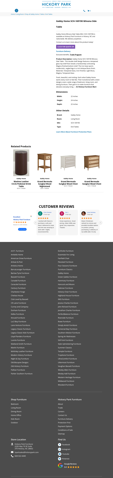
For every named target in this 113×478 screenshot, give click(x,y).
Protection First (64, 423)
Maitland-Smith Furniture (21, 344)
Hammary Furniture (66, 281)
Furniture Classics (65, 269)
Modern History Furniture (21, 355)
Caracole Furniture (18, 284)
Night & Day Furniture (20, 359)
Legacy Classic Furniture (21, 329)
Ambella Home (17, 255)
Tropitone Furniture (66, 355)
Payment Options (65, 427)
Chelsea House (17, 296)
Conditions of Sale (65, 430)
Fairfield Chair (63, 258)
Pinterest (65, 459)
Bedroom (15, 404)
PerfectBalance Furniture (68, 314)
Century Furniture (18, 288)
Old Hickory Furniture (20, 366)
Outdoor (14, 423)
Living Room (16, 408)
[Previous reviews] (35, 222)
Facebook (66, 445)
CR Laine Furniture (18, 303)
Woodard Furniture (66, 385)
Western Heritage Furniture (69, 378)
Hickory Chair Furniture (67, 292)
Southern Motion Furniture (69, 333)
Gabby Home (21, 178)
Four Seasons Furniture (67, 266)
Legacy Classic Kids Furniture (23, 333)
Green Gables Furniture (67, 277)
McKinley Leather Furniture (22, 351)
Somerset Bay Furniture (67, 329)
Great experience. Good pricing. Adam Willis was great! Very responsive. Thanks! (67, 224)
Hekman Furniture (65, 288)
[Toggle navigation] (16, 10)
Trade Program (76, 55)
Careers (61, 412)
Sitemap (61, 434)
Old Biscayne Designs (19, 363)
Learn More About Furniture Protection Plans (73, 132)
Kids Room (15, 419)
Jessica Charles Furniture (68, 303)
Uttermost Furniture (66, 363)
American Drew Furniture (21, 258)
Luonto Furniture (18, 340)
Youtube (65, 454)
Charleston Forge (18, 292)
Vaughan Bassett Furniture (69, 366)
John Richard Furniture (67, 307)
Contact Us (62, 415)
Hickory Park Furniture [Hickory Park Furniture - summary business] (21, 219)
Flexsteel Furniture (65, 262)
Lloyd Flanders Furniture (21, 337)
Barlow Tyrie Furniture (20, 273)
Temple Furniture (65, 351)
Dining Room (16, 412)
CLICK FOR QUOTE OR (65, 47)
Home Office (16, 415)
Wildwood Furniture (66, 381)
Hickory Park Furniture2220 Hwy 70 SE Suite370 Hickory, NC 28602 (24, 446)
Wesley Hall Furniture (67, 374)
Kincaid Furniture (18, 318)
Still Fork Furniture (65, 340)
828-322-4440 (20, 456)
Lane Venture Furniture (20, 325)
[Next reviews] (100, 222)
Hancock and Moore (66, 284)
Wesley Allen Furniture (67, 370)
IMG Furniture (63, 299)
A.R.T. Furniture (17, 251)
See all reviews (22, 229)
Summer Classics (65, 348)
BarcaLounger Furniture (21, 269)
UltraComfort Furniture (67, 359)
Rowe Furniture (64, 322)
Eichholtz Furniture (66, 251)
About (60, 404)
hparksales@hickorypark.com (27, 453)
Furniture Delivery (63, 51)
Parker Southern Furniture (22, 374)
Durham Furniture (18, 310)
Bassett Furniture (18, 277)
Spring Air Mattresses (67, 337)
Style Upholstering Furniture (69, 344)
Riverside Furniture (66, 318)
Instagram (66, 449)
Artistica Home (17, 266)
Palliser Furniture (18, 370)
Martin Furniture (18, 348)
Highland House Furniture (68, 296)
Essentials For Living (66, 255)
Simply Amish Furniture (67, 325)
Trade (60, 408)
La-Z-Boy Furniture (18, 322)
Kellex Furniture (17, 314)
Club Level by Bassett (19, 299)
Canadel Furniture (18, 281)
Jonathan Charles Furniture (69, 310)
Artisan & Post (17, 262)
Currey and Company (19, 307)
